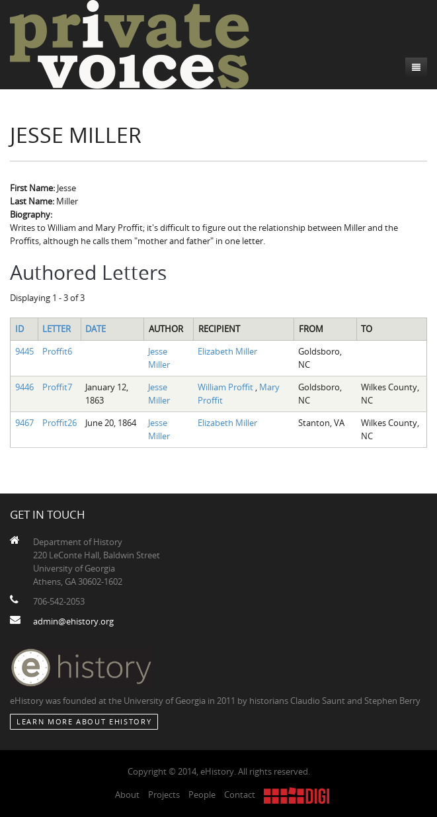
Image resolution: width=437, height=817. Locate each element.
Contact (239, 794)
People (202, 794)
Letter (56, 329)
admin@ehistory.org (73, 621)
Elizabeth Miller (227, 351)
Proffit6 (57, 351)
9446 (24, 387)
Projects (164, 794)
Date (95, 329)
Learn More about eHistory (84, 721)
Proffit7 (57, 387)
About (127, 794)
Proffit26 (59, 423)
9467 (24, 423)
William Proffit (226, 387)
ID (19, 329)
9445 (24, 351)
